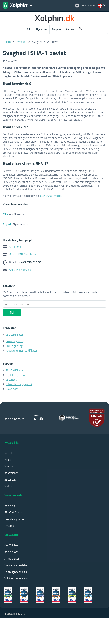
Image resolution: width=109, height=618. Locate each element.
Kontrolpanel (11, 473)
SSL (29, 29)
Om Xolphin (11, 545)
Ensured (9, 525)
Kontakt (69, 29)
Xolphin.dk (10, 506)
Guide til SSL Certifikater (20, 254)
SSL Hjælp (12, 247)
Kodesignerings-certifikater (21, 350)
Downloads (12, 389)
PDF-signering (14, 346)
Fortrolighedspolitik (15, 572)
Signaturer (41, 29)
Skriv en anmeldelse (16, 565)
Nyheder (21, 42)
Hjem (7, 42)
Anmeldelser (11, 558)
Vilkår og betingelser (16, 578)
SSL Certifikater (14, 334)
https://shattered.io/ (50, 196)
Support (56, 29)
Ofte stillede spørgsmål (19, 384)
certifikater (12, 214)
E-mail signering (15, 341)
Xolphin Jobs (11, 552)
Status (8, 486)
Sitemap (9, 466)
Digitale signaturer (16, 375)
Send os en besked (17, 269)
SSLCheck (11, 379)
